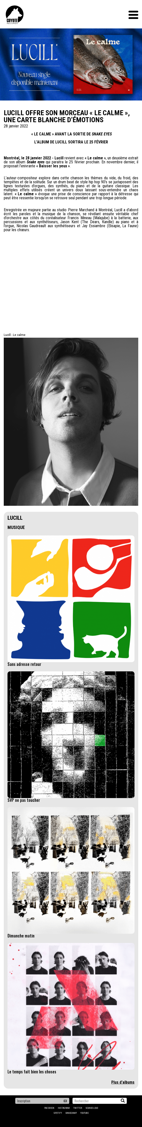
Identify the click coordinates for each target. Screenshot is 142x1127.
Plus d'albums (122, 1082)
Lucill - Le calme (15, 335)
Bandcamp (71, 1113)
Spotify (58, 1113)
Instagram (64, 1108)
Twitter (77, 1108)
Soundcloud (92, 1108)
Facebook (49, 1108)
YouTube (84, 1113)
